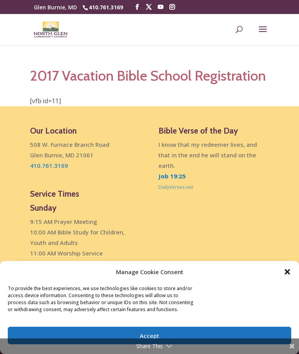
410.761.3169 (106, 7)
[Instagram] (172, 7)
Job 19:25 (172, 176)
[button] (287, 272)
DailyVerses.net (175, 187)
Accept (149, 336)
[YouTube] (160, 7)
